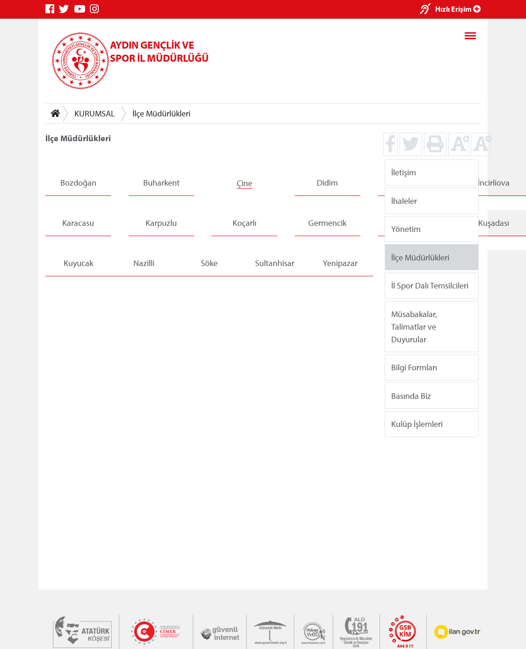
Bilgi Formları (414, 367)
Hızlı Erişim (458, 9)
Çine (244, 183)
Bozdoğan (78, 182)
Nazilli (143, 263)
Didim (327, 182)
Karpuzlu (161, 222)
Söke (209, 263)
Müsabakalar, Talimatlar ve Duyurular (414, 326)
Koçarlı (244, 222)
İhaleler (404, 200)
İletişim (403, 172)
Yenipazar (340, 263)
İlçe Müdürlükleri (161, 113)
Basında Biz (411, 395)
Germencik (327, 222)
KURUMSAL (94, 113)
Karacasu (78, 222)
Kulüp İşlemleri (417, 423)
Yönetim (406, 229)
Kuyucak (78, 263)
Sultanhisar (274, 263)
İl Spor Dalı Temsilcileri (429, 285)
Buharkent (161, 182)
